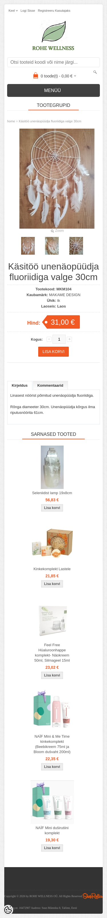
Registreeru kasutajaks (54, 10)
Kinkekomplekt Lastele (51, 569)
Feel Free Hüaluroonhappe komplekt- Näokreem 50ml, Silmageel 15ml (52, 652)
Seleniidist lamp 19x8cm (52, 493)
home (11, 121)
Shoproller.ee (93, 896)
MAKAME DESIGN (64, 295)
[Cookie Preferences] (8, 910)
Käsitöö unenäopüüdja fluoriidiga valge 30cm (50, 121)
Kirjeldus (20, 385)
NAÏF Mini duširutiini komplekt (52, 830)
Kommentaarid (50, 385)
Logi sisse (28, 10)
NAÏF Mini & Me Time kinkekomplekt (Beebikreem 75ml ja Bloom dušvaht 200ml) (52, 744)
